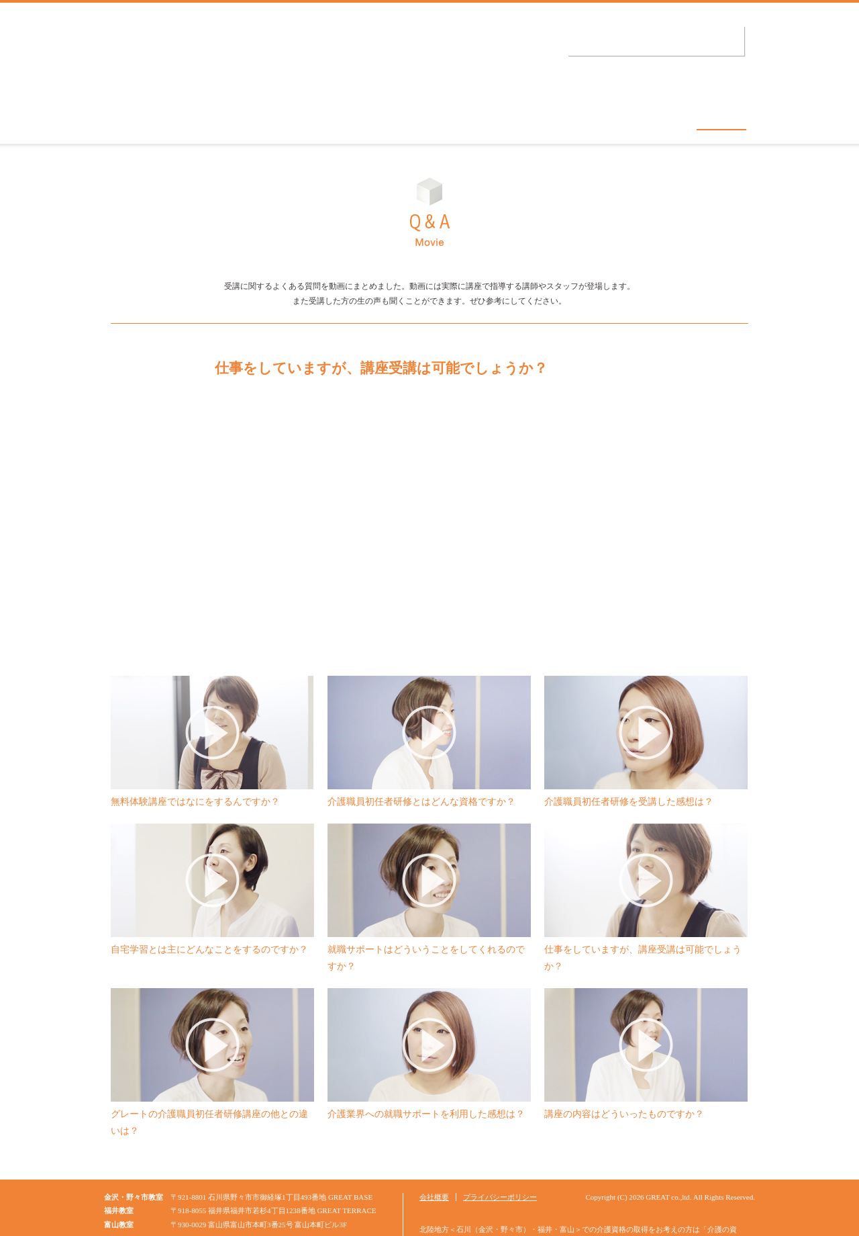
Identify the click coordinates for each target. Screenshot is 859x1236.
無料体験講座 (499, 117)
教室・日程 (253, 117)
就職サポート (619, 117)
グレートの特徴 (372, 117)
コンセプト (146, 117)
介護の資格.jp (223, 56)
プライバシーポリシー (500, 1157)
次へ (695, 507)
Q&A (721, 117)
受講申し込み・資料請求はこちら (654, 41)
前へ (163, 507)
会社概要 (434, 1157)
